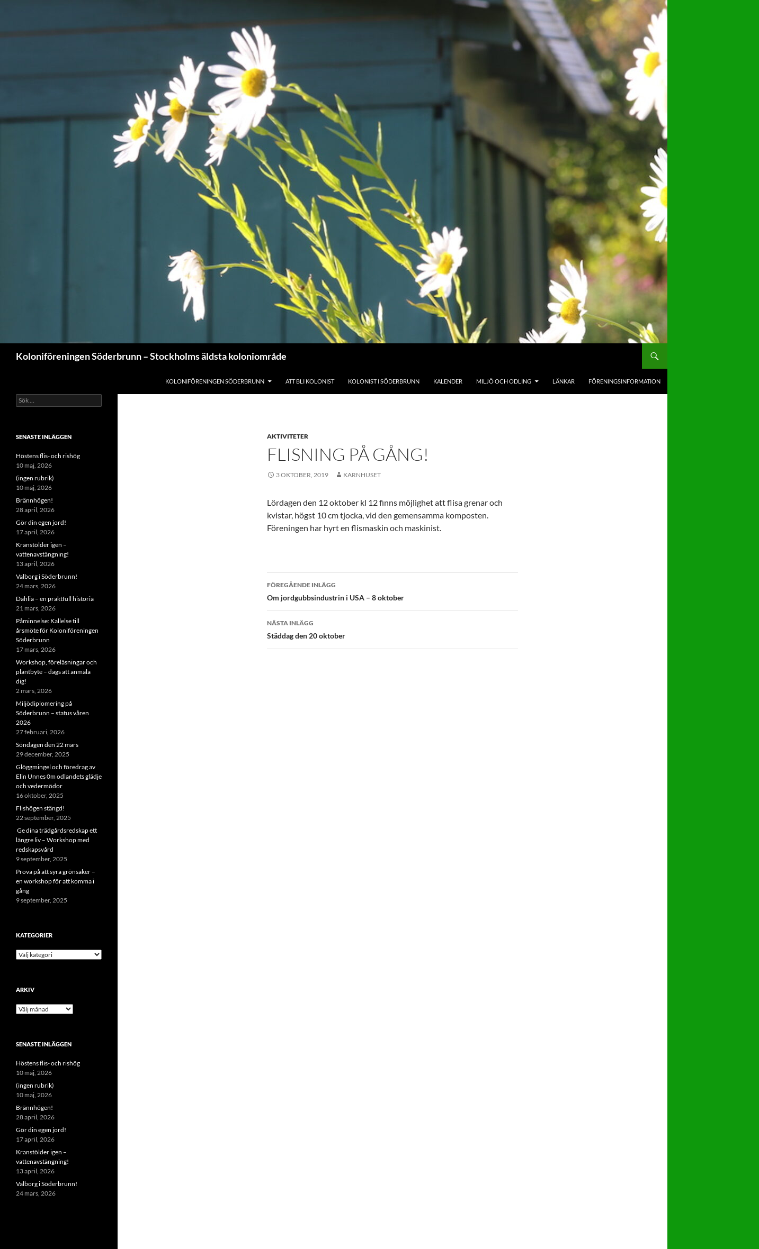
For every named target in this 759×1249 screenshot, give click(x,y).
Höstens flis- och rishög (48, 456)
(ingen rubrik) (35, 478)
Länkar (563, 381)
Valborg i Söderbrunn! (46, 576)
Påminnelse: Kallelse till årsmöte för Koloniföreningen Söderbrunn (57, 630)
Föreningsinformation (624, 381)
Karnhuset (362, 475)
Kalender (447, 381)
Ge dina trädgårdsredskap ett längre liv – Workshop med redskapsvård (56, 839)
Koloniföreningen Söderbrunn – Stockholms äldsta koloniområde (151, 356)
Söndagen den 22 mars (47, 745)
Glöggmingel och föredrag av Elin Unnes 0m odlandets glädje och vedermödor (59, 776)
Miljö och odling (503, 381)
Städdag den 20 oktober (392, 628)
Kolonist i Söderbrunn (383, 381)
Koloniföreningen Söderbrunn (214, 381)
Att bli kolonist (309, 381)
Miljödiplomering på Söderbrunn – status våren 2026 (52, 712)
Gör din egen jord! (41, 522)
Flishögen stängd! (40, 808)
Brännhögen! (34, 500)
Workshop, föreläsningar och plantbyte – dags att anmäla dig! (56, 671)
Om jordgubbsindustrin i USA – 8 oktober (392, 590)
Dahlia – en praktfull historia (55, 599)
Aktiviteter (287, 436)
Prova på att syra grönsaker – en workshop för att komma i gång (55, 881)
